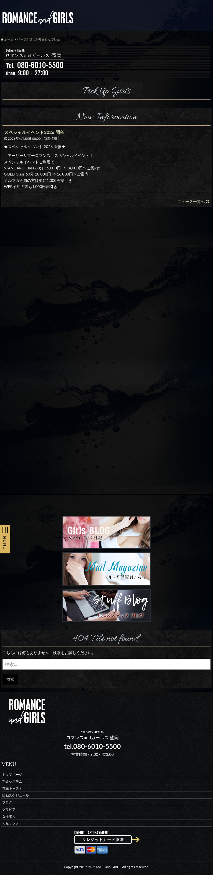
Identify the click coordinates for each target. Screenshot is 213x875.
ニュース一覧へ (193, 201)
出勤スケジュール (15, 795)
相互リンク (10, 823)
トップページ (12, 774)
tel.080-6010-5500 (92, 746)
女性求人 (9, 816)
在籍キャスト (12, 788)
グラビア (9, 809)
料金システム (12, 781)
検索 (10, 679)
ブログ (7, 802)
